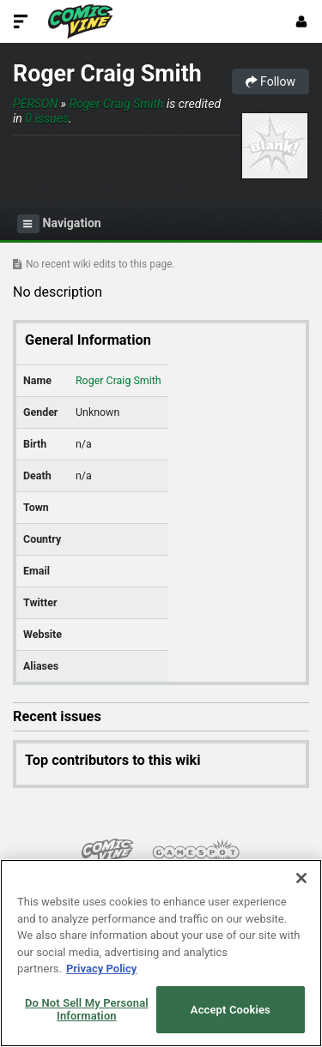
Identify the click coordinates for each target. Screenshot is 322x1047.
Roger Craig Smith (107, 73)
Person (35, 104)
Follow (270, 81)
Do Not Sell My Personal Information (87, 1009)
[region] (161, 953)
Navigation (59, 223)
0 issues (46, 118)
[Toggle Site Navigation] (20, 21)
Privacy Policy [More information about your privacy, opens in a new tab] (101, 968)
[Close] (301, 878)
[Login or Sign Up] (301, 21)
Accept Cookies (230, 1009)
